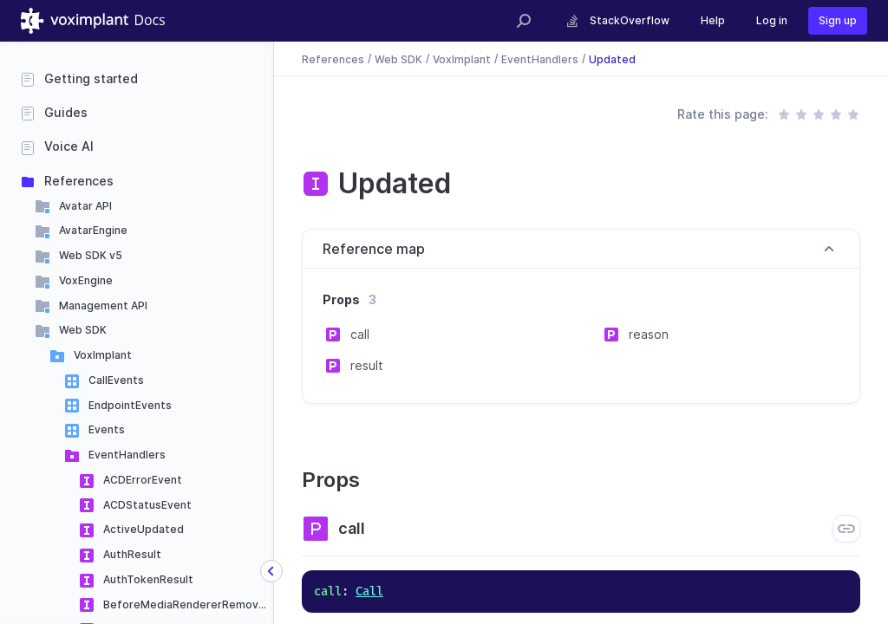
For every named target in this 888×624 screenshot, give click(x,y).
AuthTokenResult (148, 579)
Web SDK (83, 329)
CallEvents (116, 380)
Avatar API (85, 205)
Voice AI (69, 146)
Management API (103, 305)
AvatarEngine (93, 230)
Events (106, 429)
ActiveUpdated (143, 529)
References (79, 180)
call (359, 334)
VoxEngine (86, 280)
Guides (66, 112)
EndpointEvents (130, 405)
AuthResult (132, 554)
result (366, 365)
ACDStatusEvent (147, 504)
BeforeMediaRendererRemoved (187, 604)
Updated (612, 58)
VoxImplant (103, 354)
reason (649, 334)
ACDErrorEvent (142, 479)
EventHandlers (127, 454)
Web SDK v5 (90, 255)
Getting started (91, 78)
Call (369, 591)
